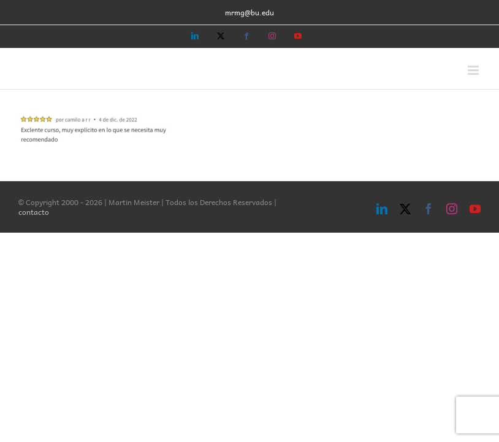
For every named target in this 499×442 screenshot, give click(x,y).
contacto (33, 212)
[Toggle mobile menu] (474, 70)
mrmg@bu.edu (249, 12)
